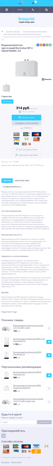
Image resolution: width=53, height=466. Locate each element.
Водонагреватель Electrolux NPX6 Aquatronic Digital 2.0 (27, 386)
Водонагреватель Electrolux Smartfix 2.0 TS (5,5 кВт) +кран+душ (28, 400)
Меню (20, 10)
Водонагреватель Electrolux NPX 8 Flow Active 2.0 (27, 353)
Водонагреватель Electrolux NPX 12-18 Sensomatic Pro (29, 340)
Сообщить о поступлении (26, 123)
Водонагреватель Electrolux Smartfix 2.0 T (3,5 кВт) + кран (28, 326)
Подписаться (44, 422)
